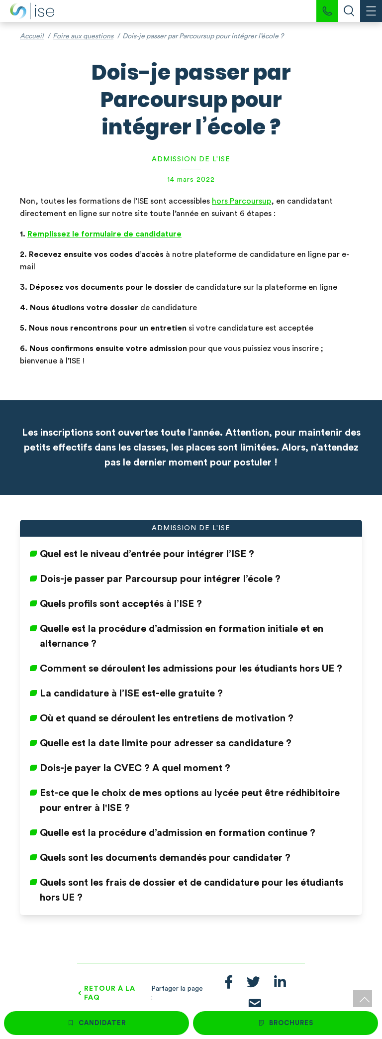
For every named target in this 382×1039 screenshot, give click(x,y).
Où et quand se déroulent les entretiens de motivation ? (166, 718)
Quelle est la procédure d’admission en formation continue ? (177, 833)
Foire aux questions (83, 36)
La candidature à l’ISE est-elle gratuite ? (131, 693)
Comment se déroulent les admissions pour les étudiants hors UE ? (191, 669)
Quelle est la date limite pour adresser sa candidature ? (165, 743)
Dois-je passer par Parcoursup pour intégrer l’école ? (160, 579)
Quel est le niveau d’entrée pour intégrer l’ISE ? (147, 554)
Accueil (32, 36)
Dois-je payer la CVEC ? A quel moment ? (135, 768)
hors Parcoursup (241, 201)
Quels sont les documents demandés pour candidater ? (165, 858)
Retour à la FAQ (109, 993)
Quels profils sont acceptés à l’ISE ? (121, 604)
